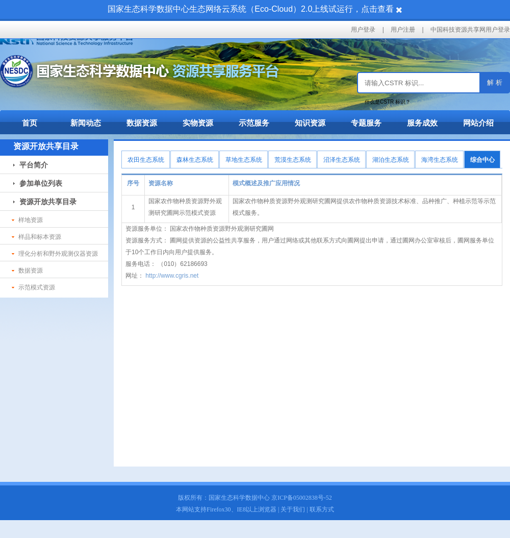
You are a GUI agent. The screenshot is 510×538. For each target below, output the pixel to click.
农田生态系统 (146, 159)
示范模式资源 (33, 287)
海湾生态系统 (439, 159)
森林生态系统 (194, 159)
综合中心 (482, 159)
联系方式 (322, 509)
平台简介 (30, 165)
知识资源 (310, 122)
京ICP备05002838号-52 (301, 497)
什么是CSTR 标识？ (388, 102)
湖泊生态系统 (390, 159)
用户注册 (403, 29)
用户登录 (363, 29)
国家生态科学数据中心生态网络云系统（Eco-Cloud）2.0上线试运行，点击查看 (251, 9)
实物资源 (198, 122)
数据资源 (141, 122)
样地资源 (27, 220)
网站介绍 (478, 122)
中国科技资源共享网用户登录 (470, 29)
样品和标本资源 (36, 236)
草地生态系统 (243, 159)
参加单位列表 (37, 183)
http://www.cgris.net (171, 275)
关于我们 (292, 509)
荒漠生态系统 (292, 159)
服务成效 (422, 122)
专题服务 (366, 122)
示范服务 (254, 122)
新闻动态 (85, 122)
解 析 (494, 82)
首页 (29, 122)
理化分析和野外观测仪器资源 (55, 253)
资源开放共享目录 (44, 202)
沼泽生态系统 (341, 159)
